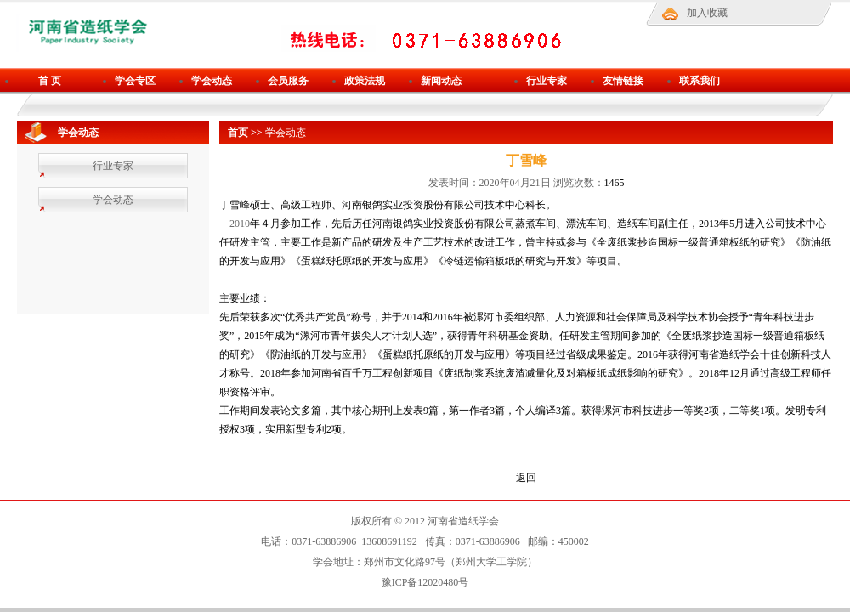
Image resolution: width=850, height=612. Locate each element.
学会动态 (211, 81)
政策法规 (364, 81)
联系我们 (699, 81)
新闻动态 (441, 81)
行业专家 (546, 81)
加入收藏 (707, 13)
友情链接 (623, 81)
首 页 (49, 81)
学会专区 (135, 81)
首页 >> (245, 133)
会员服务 (288, 81)
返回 (526, 478)
